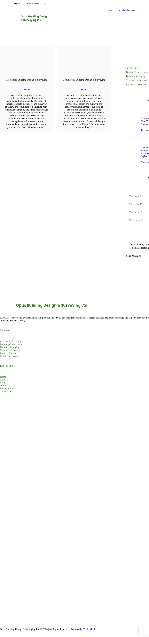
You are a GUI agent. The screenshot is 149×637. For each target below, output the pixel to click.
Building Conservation (137, 72)
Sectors (26, 89)
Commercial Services (136, 80)
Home (3, 376)
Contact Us (5, 391)
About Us (5, 379)
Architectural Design (10, 341)
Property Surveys (8, 353)
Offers (3, 385)
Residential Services (136, 84)
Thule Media (89, 629)
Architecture (132, 68)
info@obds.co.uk (128, 10)
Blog (2, 382)
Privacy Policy (7, 388)
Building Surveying (136, 76)
